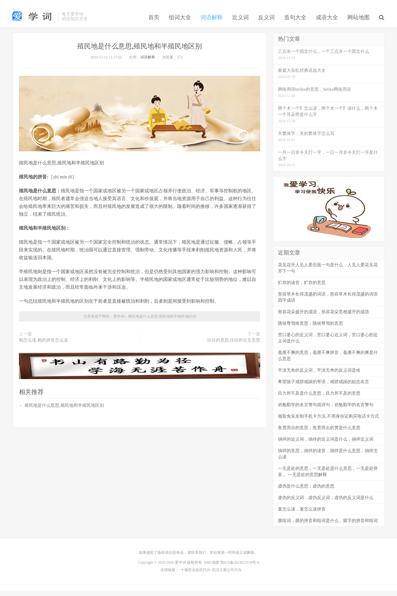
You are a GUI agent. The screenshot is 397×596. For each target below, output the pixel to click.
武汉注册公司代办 (227, 575)
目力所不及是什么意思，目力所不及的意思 (319, 399)
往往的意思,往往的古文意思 (234, 346)
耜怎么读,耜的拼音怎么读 (43, 346)
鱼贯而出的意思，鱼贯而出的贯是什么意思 (319, 434)
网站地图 (358, 23)
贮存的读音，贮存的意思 (302, 289)
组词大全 (180, 23)
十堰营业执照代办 (195, 575)
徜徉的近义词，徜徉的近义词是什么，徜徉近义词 (325, 445)
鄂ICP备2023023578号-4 (239, 568)
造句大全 (295, 23)
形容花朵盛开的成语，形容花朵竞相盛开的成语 (323, 318)
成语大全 (327, 23)
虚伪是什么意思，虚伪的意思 (306, 492)
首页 (153, 23)
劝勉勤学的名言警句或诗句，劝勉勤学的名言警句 (325, 411)
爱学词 (119, 322)
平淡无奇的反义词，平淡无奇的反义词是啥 (319, 376)
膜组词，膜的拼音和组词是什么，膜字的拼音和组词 (328, 527)
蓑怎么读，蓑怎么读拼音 (302, 515)
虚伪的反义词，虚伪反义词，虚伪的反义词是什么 (325, 504)
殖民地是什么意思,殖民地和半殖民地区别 (139, 52)
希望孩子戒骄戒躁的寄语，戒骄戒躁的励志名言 (323, 388)
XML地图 (212, 568)
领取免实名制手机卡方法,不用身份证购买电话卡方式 (328, 422)
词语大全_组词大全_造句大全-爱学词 (33, 22)
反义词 (266, 23)
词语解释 (211, 23)
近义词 (240, 23)
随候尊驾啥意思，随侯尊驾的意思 (310, 329)
